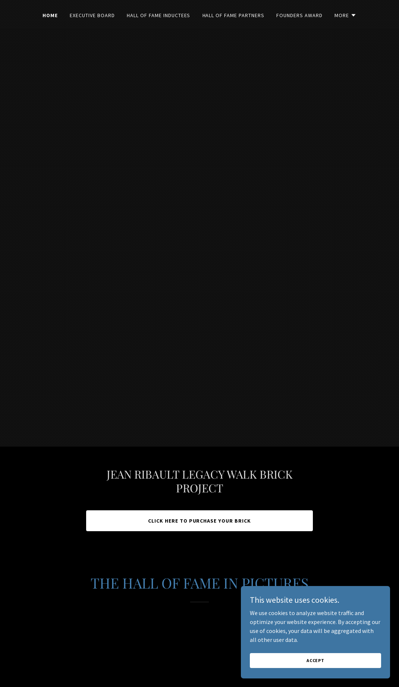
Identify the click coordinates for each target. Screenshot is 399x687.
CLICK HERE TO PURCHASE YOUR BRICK (199, 520)
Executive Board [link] (92, 15)
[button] (345, 15)
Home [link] (50, 15)
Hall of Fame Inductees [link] (159, 15)
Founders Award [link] (299, 15)
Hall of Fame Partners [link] (233, 15)
